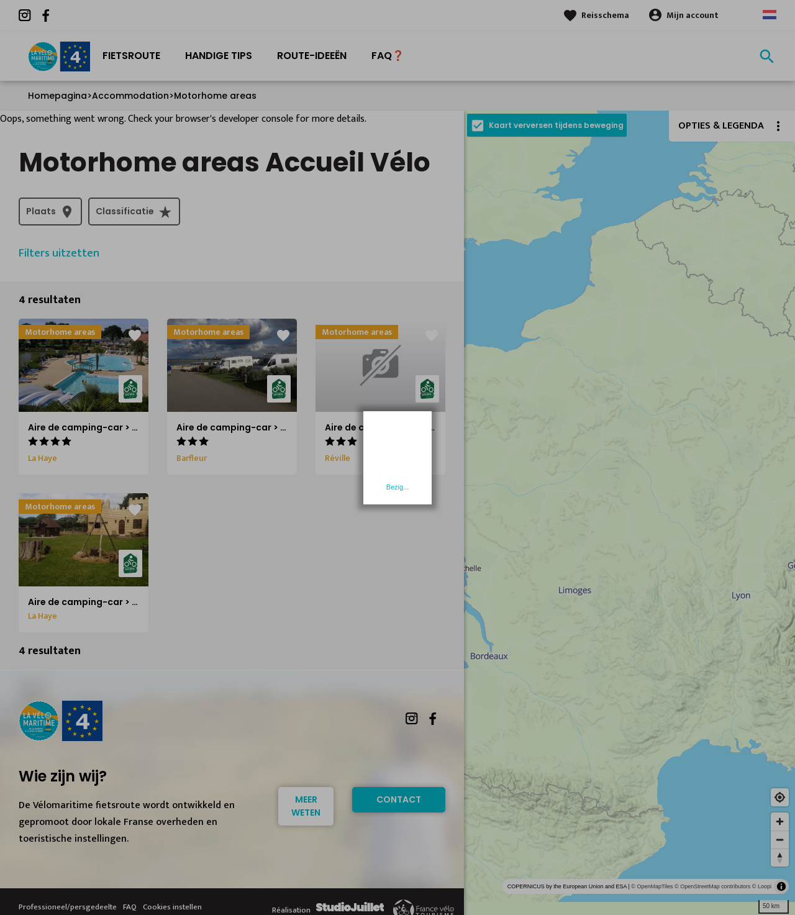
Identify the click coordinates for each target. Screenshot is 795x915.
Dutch (769, 14)
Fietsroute (131, 55)
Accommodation (130, 95)
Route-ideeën (312, 55)
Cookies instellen (172, 907)
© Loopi (761, 886)
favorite (134, 335)
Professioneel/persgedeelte (68, 907)
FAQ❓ (387, 55)
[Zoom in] (780, 822)
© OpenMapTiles (652, 886)
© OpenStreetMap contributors (712, 886)
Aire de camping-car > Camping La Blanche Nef (283, 427)
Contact (398, 799)
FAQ (130, 907)
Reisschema (605, 15)
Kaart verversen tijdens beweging (556, 125)
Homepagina (57, 95)
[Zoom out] (780, 840)
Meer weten (305, 806)
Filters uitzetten (59, 253)
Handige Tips (218, 55)
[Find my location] (780, 797)
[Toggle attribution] (781, 886)
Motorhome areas (215, 95)
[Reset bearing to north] (780, 858)
